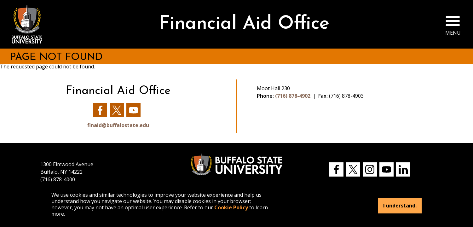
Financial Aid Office (244, 24)
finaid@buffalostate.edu (118, 125)
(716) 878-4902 (292, 95)
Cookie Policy (231, 207)
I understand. (400, 205)
